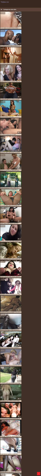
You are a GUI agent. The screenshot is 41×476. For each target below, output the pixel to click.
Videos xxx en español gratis (19, 454)
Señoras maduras (27, 455)
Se (20, 468)
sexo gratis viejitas (21, 436)
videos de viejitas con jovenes (29, 439)
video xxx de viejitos (21, 438)
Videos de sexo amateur (17, 463)
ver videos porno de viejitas (22, 437)
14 (21, 349)
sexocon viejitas (30, 436)
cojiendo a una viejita (6, 434)
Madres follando (21, 452)
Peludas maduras (5, 468)
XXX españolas (36, 468)
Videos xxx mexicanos (20, 472)
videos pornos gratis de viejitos (8, 442)
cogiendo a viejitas (20, 433)
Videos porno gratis (26, 468)
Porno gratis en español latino (25, 471)
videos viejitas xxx (20, 442)
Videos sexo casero (6, 462)
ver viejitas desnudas (10, 438)
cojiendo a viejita (16, 434)
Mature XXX (4, 469)
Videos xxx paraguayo (34, 469)
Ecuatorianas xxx (31, 452)
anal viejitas (12, 433)
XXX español (28, 458)
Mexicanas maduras (6, 454)
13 (19, 349)
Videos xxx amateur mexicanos (21, 459)
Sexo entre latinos (29, 463)
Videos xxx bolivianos (27, 451)
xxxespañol (14, 471)
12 (17, 349)
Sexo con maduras (23, 448)
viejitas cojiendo (31, 443)
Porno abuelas (4, 449)
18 (27, 349)
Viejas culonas (4, 448)
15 (22, 349)
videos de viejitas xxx (20, 440)
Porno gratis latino (17, 455)
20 (30, 349)
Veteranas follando (31, 456)
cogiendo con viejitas (31, 433)
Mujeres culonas (33, 448)
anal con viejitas (4, 433)
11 (16, 349)
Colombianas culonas (30, 450)
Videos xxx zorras (10, 456)
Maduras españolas (16, 451)
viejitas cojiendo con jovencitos (8, 444)
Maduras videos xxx (8, 450)
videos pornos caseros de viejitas (12, 441)
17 (26, 349)
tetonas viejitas (10, 437)
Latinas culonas (10, 458)
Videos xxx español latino (13, 461)
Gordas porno (9, 472)
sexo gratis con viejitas (10, 436)
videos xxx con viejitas (31, 442)
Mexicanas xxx (32, 470)
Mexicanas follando (6, 463)
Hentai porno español (14, 464)
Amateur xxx (7, 382)
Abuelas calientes (19, 458)
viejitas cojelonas (22, 443)
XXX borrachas (12, 466)
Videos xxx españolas (29, 462)
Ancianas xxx (20, 466)
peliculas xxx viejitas (23, 435)
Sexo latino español (32, 454)
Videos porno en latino (34, 465)
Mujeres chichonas (14, 449)
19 (29, 349)
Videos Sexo (25, 470)
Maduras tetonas (13, 448)
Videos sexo (17, 470)
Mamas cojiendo (32, 461)
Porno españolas (25, 464)
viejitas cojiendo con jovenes (23, 444)
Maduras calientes (19, 450)
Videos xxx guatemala (17, 462)
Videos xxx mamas (10, 457)
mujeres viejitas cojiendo (11, 435)
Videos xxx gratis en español (23, 457)
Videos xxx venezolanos (10, 452)
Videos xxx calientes (13, 469)
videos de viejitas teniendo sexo (8, 440)
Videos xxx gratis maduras (20, 465)
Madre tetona (4, 466)
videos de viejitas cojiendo (16, 439)
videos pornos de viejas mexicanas (29, 441)
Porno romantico (30, 472)
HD (18, 365)
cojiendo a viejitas (25, 434)
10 (14, 349)
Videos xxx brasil (5, 471)
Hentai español (15, 468)
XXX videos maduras (30, 466)
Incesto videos (31, 449)
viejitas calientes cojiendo (11, 443)
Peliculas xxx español (6, 455)
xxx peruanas (22, 449)
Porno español (24, 469)
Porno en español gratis (7, 470)
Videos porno (23, 461)
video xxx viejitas (31, 438)
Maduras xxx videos (20, 456)
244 (35, 349)
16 (24, 349)
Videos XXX (10, 465)
